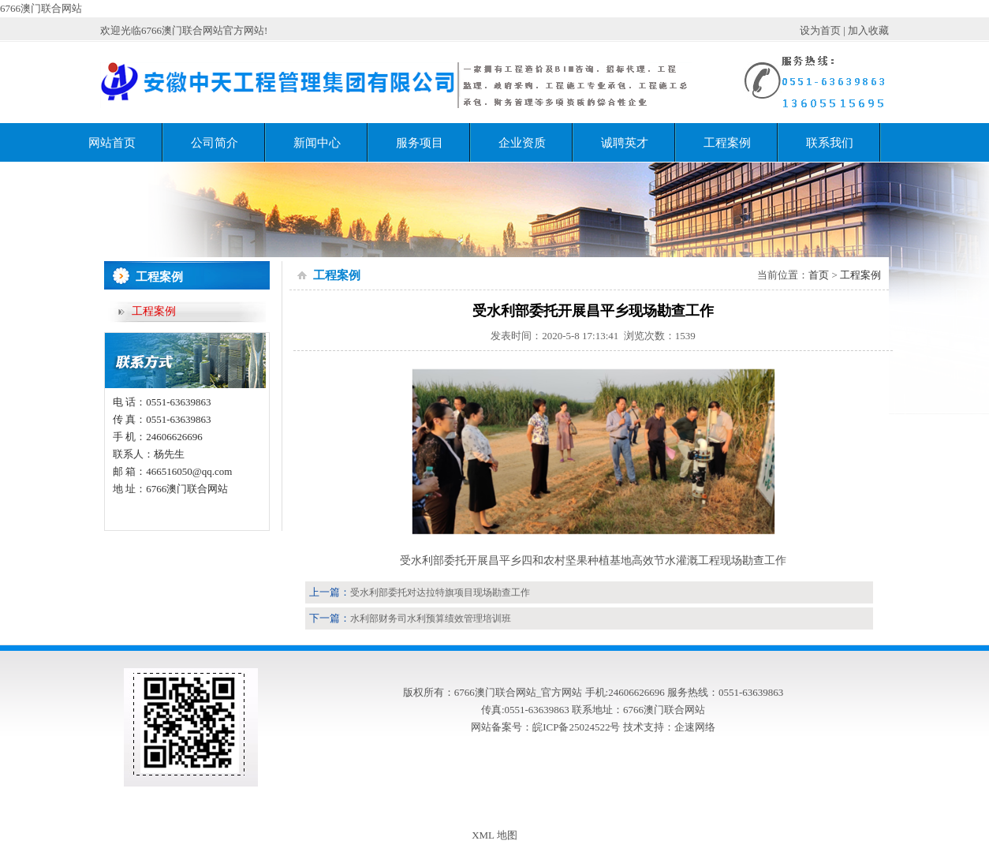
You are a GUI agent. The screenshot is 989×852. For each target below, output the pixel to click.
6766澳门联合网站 (41, 8)
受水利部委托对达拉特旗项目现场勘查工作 (440, 592)
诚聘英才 (624, 142)
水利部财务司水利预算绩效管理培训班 (430, 618)
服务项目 (419, 142)
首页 (818, 275)
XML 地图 (494, 835)
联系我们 (829, 142)
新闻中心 (317, 142)
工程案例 (727, 142)
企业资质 (522, 142)
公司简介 (214, 142)
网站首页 (112, 142)
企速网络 (694, 727)
